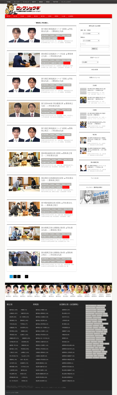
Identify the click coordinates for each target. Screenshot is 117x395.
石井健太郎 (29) (14, 341)
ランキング (26, 2)
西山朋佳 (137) (66, 313)
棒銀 (105, 331)
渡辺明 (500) (13, 317)
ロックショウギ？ (66, 2)
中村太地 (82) (13, 324)
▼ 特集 (9, 2)
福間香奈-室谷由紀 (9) (68, 366)
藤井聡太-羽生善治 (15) (42, 334)
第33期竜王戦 (45, 234)
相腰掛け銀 (53, 63)
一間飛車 (88, 321)
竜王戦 (8, 16)
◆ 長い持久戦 (101, 311)
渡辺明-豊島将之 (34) (41, 363)
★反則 (93, 315)
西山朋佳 (65, 296)
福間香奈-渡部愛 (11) (67, 363)
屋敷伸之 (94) (13, 359)
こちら (64, 387)
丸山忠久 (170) (25, 356)
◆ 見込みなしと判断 (91, 311)
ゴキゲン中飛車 (96, 317)
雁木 (60, 236)
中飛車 (99, 321)
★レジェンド (99, 313)
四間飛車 (54, 38)
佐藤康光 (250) (26, 338)
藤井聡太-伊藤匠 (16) (41, 309)
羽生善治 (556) (25, 349)
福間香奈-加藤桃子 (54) (68, 356)
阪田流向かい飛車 (101, 353)
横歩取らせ (96, 333)
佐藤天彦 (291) (25, 313)
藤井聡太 (8, 296)
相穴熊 (106, 343)
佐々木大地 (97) (14, 381)
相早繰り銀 (88, 343)
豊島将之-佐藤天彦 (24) (42, 341)
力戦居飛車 (54, 236)
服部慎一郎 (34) (14, 345)
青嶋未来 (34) (25, 345)
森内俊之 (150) (13, 349)
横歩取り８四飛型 (100, 339)
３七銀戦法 (100, 355)
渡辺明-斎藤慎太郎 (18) (42, 373)
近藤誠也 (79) (13, 327)
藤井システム (95, 349)
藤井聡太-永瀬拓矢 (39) (42, 317)
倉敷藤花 (108, 294)
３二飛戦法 (95, 357)
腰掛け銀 (88, 349)
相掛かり (54, 137)
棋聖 (58, 294)
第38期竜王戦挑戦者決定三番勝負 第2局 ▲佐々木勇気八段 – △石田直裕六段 (97, 139)
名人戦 (15, 16)
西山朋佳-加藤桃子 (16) (68, 370)
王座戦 (29, 16)
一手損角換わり (101, 319)
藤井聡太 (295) (13, 309)
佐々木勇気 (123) (24, 317)
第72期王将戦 (45, 84)
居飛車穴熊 (101, 327)
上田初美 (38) (65, 320)
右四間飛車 (95, 325)
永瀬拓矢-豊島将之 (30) (42, 352)
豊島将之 (58, 35)
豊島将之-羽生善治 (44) (42, 349)
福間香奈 (72, 296)
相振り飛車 (93, 341)
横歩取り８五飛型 (90, 339)
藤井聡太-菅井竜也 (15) (42, 324)
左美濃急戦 (97, 329)
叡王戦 (43, 16)
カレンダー (17, 2)
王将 (51, 294)
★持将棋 (105, 315)
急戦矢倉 (104, 329)
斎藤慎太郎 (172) (14, 338)
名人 (16, 294)
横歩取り (53, 212)
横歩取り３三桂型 (90, 337)
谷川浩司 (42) (13, 363)
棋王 (37, 294)
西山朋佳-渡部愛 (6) (67, 377)
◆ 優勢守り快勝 (45, 87)
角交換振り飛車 (96, 351)
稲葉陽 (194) (24, 331)
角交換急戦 (88, 351)
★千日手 (88, 315)
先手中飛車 (104, 323)
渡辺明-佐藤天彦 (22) (41, 366)
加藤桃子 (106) (66, 331)
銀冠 (94, 353)
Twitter (55, 2)
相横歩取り (95, 343)
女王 (80, 294)
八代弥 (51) (24, 377)
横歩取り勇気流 (90, 335)
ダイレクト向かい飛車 (91, 319)
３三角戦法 (88, 357)
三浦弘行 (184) (13, 352)
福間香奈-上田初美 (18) (68, 352)
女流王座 (87, 294)
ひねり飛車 (88, 317)
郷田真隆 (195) (13, 366)
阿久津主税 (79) (14, 356)
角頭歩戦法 (88, 353)
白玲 (66, 294)
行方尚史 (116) (25, 366)
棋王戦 (36, 16)
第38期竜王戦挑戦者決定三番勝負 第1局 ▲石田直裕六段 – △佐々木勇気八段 (97, 150)
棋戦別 (41, 2)
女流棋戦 (70, 16)
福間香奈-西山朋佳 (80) (68, 345)
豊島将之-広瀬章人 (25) (42, 345)
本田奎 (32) (24, 381)
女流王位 (101, 294)
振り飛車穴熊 (100, 331)
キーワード (83, 44)
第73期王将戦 (45, 35)
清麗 (73, 294)
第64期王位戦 (45, 60)
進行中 (34, 2)
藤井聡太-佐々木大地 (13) (42, 338)
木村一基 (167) (24, 359)
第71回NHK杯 (45, 109)
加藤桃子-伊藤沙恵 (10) (68, 381)
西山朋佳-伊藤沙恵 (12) (68, 373)
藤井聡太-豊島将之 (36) (42, 313)
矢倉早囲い (58, 187)
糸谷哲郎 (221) (24, 327)
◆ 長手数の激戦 (45, 112)
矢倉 (94, 345)
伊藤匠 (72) (24, 309)
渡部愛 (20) (65, 338)
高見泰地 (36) (25, 341)
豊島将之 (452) (24, 320)
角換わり (60, 63)
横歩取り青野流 (60, 212)
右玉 (101, 325)
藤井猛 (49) (24, 370)
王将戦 (49, 16)
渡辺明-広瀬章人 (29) (41, 370)
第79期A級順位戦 (46, 209)
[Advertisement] (78, 9)
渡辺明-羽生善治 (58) (41, 377)
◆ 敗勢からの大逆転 (91, 309)
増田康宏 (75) (13, 320)
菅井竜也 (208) (13, 331)
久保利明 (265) (13, 370)
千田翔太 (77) (24, 324)
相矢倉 (52, 187)
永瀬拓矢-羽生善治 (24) (42, 359)
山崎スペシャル (90, 329)
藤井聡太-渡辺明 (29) (41, 320)
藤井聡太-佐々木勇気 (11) (42, 327)
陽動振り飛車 (89, 355)
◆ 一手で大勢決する (91, 305)
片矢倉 (87, 341)
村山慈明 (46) (13, 373)
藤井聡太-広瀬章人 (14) (42, 331)
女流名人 (94, 294)
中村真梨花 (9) (66, 327)
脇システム (101, 347)
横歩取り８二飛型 (100, 337)
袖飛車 (101, 349)
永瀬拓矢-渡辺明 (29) (41, 356)
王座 (30, 294)
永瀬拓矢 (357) (13, 313)
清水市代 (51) (65, 317)
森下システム (89, 333)
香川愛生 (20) (65, 324)
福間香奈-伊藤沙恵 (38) (68, 359)
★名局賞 (99, 315)
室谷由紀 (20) (65, 341)
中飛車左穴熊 (89, 323)
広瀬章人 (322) (24, 334)
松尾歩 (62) (23, 373)
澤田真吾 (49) (13, 334)
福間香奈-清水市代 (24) (68, 349)
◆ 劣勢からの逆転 (46, 38)
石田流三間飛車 (90, 347)
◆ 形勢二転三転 (45, 63)
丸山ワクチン (97, 323)
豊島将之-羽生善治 (66, 35)
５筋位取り (102, 357)
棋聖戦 (56, 16)
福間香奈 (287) (66, 309)
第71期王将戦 (45, 134)
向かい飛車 (88, 327)
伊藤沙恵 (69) (65, 334)
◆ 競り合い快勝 (101, 309)
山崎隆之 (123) (25, 352)
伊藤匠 (44, 296)
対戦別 (48, 2)
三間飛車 (94, 321)
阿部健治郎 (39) (14, 377)
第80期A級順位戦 (46, 159)
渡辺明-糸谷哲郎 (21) (41, 381)
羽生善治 (52, 35)
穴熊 (96, 347)
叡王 (44, 294)
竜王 (8, 294)
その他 (63, 16)
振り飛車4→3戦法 (90, 331)
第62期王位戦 (45, 184)
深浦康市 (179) (24, 363)
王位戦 (22, 16)
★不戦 (105, 313)
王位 (23, 294)
